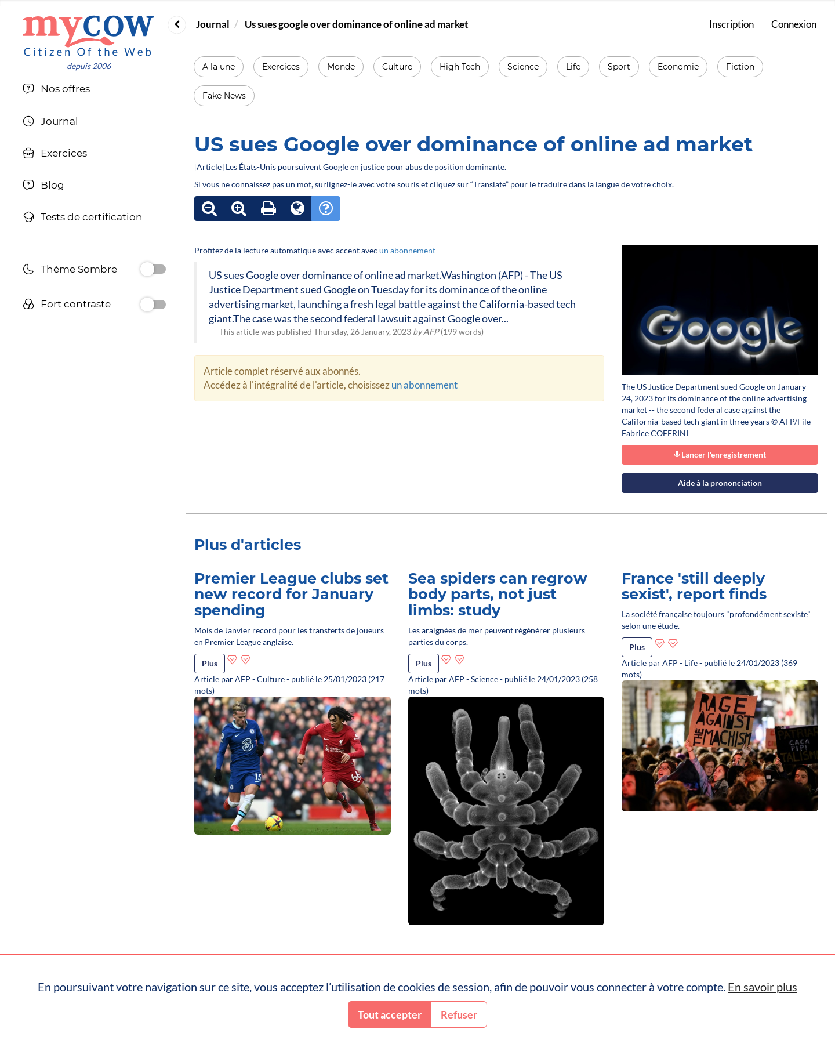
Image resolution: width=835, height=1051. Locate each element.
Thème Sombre (70, 270)
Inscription (731, 24)
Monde (341, 66)
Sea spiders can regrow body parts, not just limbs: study (497, 594)
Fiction (740, 66)
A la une (218, 66)
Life (573, 66)
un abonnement (407, 250)
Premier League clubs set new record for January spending (291, 594)
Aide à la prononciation (720, 483)
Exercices (281, 66)
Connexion (793, 24)
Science (523, 66)
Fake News (224, 95)
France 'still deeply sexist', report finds (694, 586)
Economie (678, 66)
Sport (619, 66)
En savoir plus (762, 987)
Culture (397, 66)
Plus (209, 663)
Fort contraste (67, 305)
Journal (213, 24)
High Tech (460, 66)
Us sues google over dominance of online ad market (357, 24)
